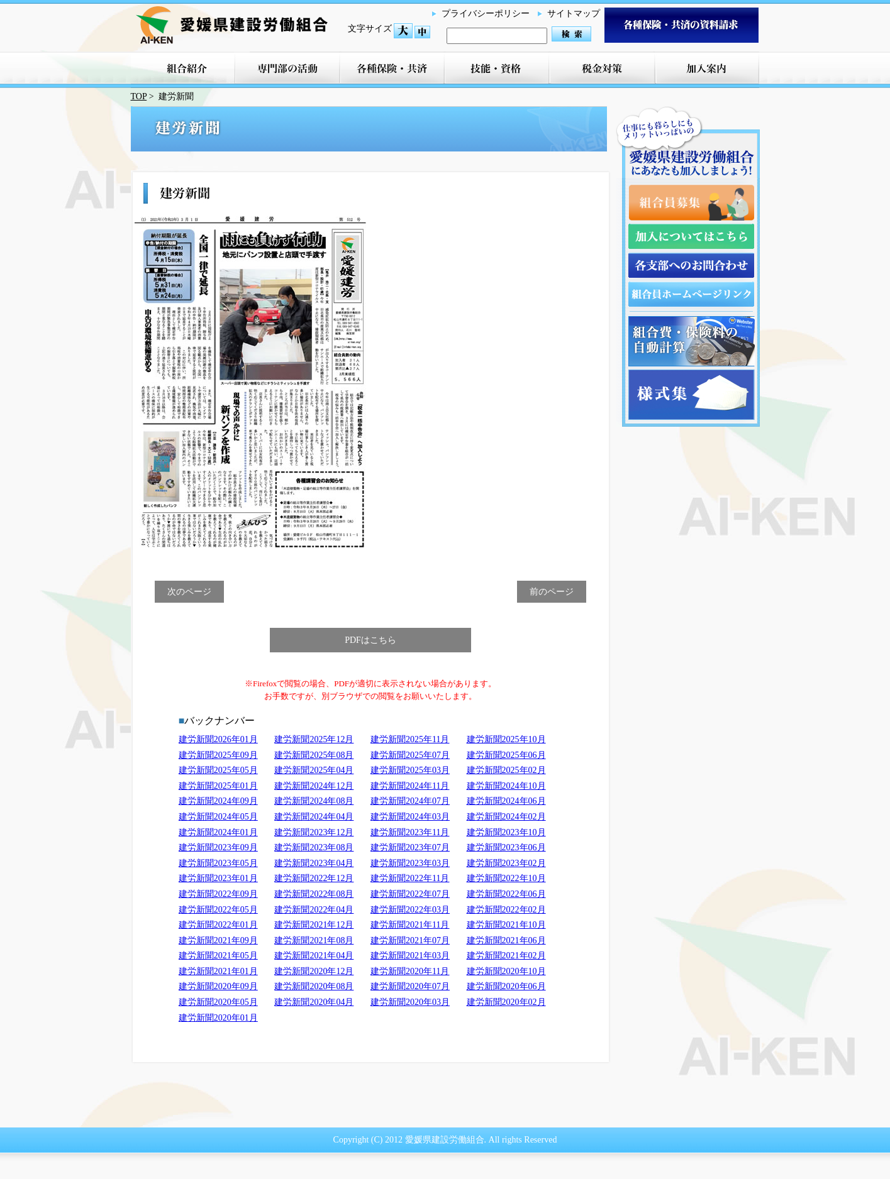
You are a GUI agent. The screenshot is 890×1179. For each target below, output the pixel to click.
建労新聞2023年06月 (506, 847)
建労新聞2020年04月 (313, 1002)
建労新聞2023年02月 (506, 863)
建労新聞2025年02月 (506, 770)
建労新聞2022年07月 (410, 894)
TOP (139, 96)
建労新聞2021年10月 (506, 924)
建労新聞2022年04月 (313, 909)
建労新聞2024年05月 (218, 816)
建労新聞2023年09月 (218, 847)
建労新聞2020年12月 (313, 971)
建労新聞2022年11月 (409, 878)
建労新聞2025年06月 (506, 755)
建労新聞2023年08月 (313, 847)
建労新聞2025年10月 (506, 739)
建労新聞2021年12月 (313, 924)
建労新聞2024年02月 (506, 816)
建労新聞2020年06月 (506, 986)
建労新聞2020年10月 (506, 971)
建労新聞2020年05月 (218, 1002)
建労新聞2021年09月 (218, 940)
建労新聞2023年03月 (410, 863)
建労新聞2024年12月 (313, 786)
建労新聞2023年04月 (313, 863)
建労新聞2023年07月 (410, 847)
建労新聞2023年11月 (409, 832)
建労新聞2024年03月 (410, 816)
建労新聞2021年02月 (506, 955)
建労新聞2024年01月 (218, 832)
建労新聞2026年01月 (218, 739)
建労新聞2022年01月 (218, 924)
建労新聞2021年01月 (218, 971)
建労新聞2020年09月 (218, 986)
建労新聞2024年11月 (409, 786)
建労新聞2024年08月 (313, 801)
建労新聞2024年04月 (313, 816)
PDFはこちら (370, 640)
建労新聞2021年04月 (313, 955)
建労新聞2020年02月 (506, 1002)
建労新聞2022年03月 (410, 909)
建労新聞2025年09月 (218, 755)
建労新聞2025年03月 (410, 770)
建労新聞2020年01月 (218, 1018)
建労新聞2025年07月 (410, 755)
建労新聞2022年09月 (218, 894)
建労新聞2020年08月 (313, 986)
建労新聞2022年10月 (506, 878)
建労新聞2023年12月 (313, 832)
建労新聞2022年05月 (218, 909)
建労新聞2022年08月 (313, 894)
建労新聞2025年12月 (313, 739)
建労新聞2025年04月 (313, 770)
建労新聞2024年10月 (506, 786)
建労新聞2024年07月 (410, 801)
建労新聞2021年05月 (218, 955)
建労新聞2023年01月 (218, 878)
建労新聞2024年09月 (218, 801)
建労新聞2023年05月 (218, 863)
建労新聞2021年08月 (313, 940)
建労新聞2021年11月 (409, 924)
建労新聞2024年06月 (506, 801)
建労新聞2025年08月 (313, 755)
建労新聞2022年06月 (506, 894)
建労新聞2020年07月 (410, 986)
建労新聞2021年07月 (410, 940)
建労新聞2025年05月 (218, 770)
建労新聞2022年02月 (506, 909)
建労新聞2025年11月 (409, 739)
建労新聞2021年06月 (506, 940)
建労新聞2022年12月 (313, 878)
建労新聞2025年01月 (218, 786)
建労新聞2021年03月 (410, 955)
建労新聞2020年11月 (409, 971)
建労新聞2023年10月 (506, 832)
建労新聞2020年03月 (410, 1002)
